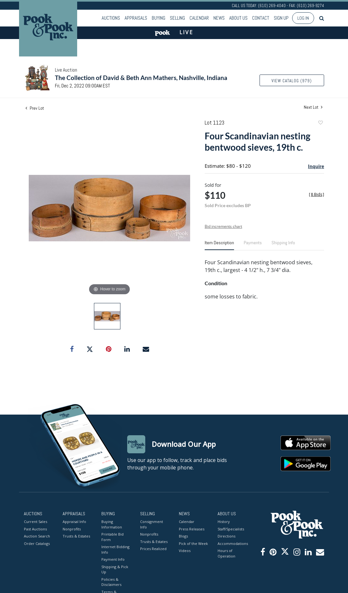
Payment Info (113, 559)
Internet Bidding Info (115, 549)
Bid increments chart (223, 226)
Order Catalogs (37, 543)
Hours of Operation (226, 553)
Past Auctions (35, 528)
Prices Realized (153, 548)
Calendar (199, 18)
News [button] (219, 18)
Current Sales (35, 521)
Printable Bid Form (112, 537)
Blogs (183, 536)
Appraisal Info (74, 521)
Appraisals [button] (136, 18)
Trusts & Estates (76, 536)
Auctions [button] (111, 18)
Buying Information (111, 524)
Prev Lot (35, 108)
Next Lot (313, 107)
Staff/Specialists (231, 528)
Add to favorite (320, 123)
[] (316, 194)
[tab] (219, 245)
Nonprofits (72, 528)
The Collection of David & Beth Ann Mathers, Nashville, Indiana (141, 77)
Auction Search (37, 536)
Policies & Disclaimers (111, 582)
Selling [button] (177, 18)
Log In (303, 18)
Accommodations (232, 543)
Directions (226, 536)
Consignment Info (151, 524)
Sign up (281, 18)
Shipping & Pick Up (114, 569)
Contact (260, 18)
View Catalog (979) (291, 81)
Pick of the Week (193, 543)
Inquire (316, 166)
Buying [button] (158, 18)
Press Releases (191, 528)
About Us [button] (238, 18)
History (224, 521)
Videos (184, 550)
